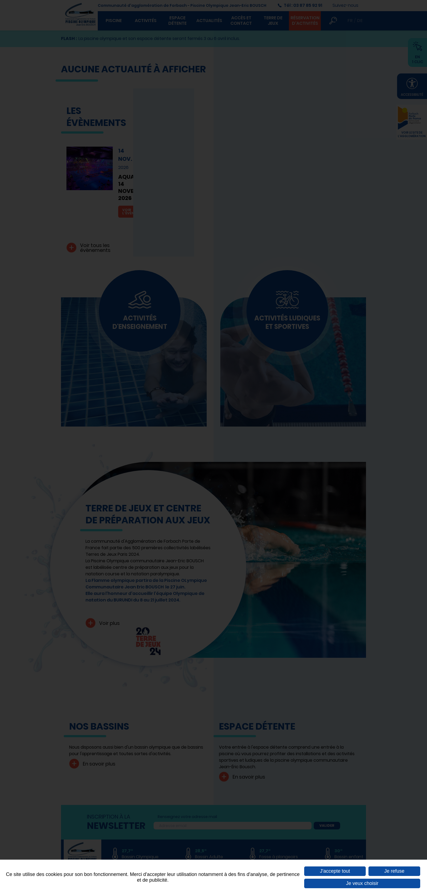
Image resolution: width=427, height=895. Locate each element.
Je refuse (394, 871)
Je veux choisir (362, 883)
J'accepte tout (335, 871)
